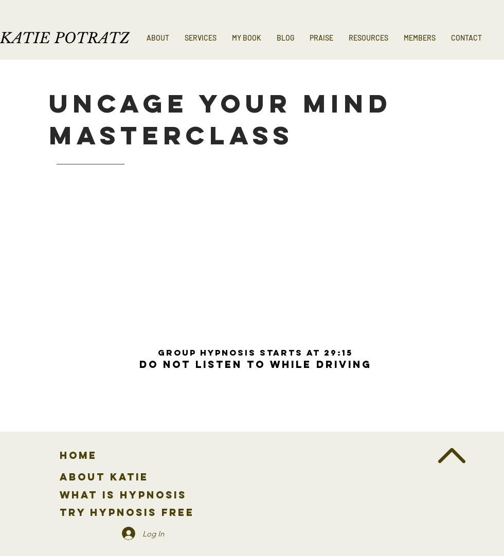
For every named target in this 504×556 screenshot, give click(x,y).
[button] (200, 38)
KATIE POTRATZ (65, 38)
